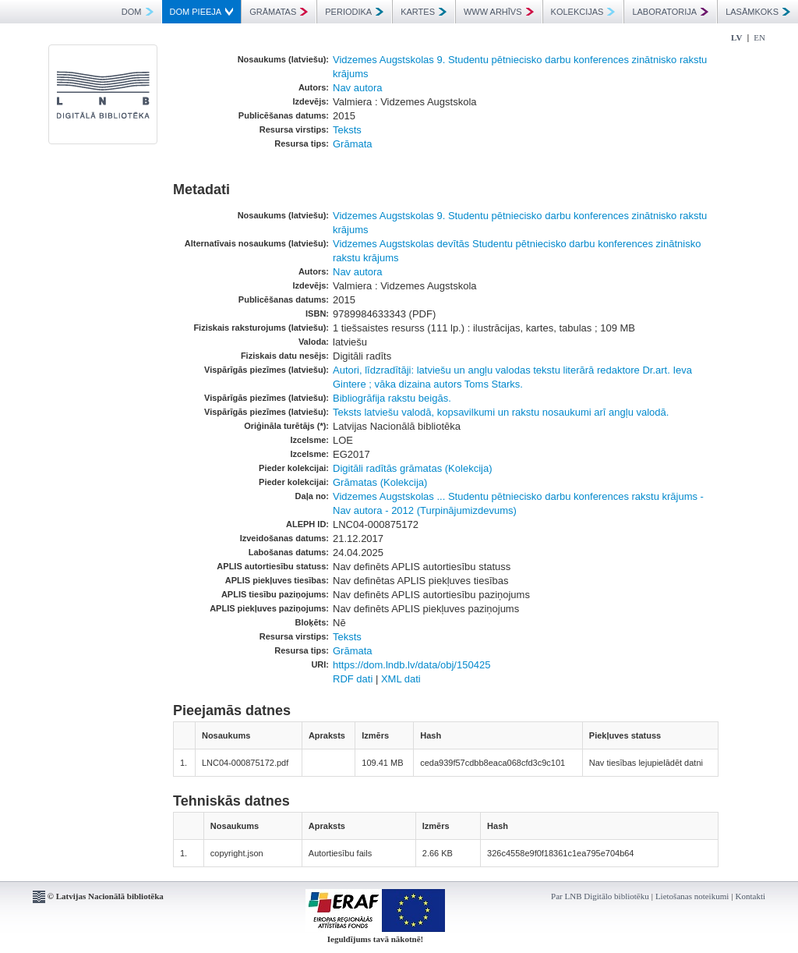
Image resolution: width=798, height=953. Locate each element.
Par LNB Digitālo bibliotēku (600, 896)
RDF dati (353, 679)
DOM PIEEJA (202, 11)
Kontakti (751, 896)
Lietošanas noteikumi (692, 896)
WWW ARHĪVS (499, 11)
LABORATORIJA (670, 11)
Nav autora (358, 88)
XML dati (401, 679)
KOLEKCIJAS (583, 11)
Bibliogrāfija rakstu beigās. (392, 398)
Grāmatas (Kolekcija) (380, 482)
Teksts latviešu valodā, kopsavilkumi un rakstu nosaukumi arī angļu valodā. (501, 412)
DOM (138, 11)
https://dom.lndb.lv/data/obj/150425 (411, 665)
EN (759, 37)
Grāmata (353, 144)
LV (736, 37)
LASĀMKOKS (758, 11)
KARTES (424, 11)
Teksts (347, 130)
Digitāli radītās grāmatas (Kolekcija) (412, 468)
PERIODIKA (354, 11)
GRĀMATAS (278, 11)
